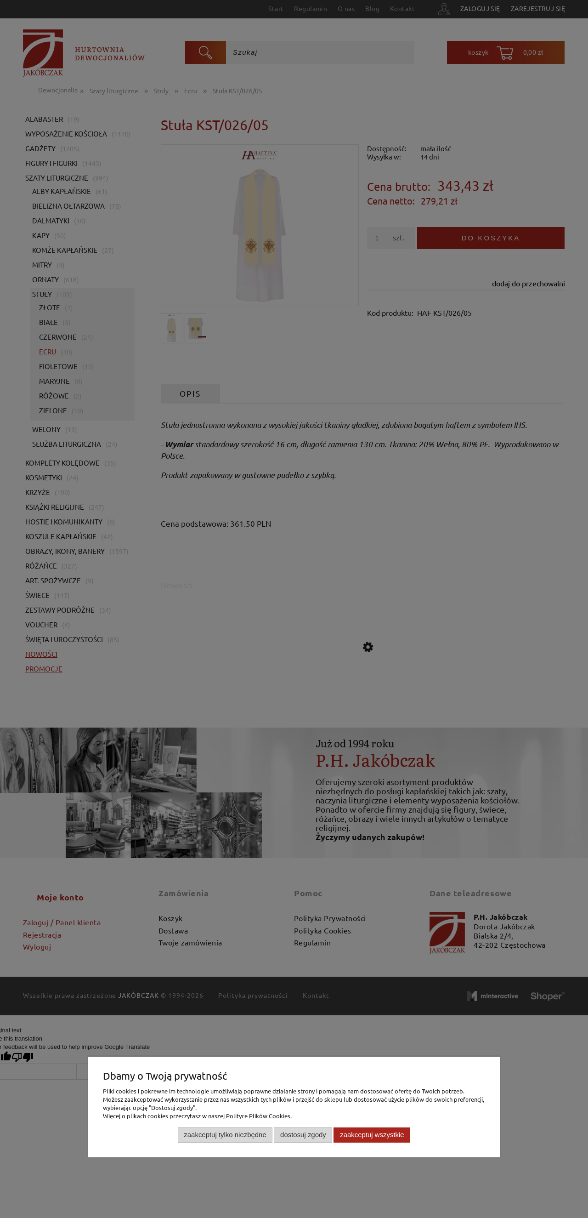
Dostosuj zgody (303, 1134)
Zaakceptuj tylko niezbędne (225, 1134)
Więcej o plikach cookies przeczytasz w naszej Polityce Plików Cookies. (197, 1116)
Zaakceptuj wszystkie (372, 1134)
